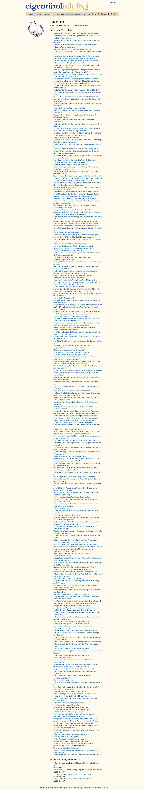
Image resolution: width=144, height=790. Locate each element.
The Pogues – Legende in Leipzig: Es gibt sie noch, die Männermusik (77, 770)
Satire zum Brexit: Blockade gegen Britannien (70, 703)
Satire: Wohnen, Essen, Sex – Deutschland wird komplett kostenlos (77, 642)
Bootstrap (105, 788)
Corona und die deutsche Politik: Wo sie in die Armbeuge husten (76, 128)
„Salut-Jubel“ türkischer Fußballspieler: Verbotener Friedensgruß (76, 235)
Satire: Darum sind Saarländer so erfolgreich (69, 244)
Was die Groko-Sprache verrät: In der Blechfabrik (71, 648)
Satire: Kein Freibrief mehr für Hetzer (67, 232)
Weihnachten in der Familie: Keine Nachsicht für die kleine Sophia (77, 176)
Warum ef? (32, 14)
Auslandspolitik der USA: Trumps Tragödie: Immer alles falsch (75, 79)
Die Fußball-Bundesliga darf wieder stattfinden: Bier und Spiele (76, 90)
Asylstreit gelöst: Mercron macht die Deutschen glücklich (74, 608)
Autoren (46, 14)
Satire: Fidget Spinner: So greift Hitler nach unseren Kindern (75, 694)
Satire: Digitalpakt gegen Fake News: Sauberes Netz (72, 497)
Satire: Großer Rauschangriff (64, 298)
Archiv (53, 14)
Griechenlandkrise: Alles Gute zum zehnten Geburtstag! (73, 248)
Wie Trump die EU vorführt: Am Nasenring (69, 578)
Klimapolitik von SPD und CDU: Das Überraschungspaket (74, 237)
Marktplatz (77, 14)
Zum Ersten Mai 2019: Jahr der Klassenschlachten (72, 391)
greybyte (86, 788)
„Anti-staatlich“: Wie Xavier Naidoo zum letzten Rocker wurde (75, 725)
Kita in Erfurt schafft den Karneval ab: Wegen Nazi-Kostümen (75, 160)
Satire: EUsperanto (60, 508)
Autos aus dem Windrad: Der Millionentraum (69, 691)
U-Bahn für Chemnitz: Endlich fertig (66, 515)
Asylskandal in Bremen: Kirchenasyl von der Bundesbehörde (75, 630)
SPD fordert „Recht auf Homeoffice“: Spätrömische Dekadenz (75, 416)
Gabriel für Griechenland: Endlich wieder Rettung (71, 710)
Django (97, 788)
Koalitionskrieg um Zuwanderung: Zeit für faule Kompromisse (75, 610)
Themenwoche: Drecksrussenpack (66, 737)
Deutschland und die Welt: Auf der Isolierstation (70, 707)
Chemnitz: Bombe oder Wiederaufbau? (67, 524)
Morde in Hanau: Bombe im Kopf (65, 142)
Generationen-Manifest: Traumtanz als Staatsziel (71, 741)
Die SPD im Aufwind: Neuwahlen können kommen (71, 605)
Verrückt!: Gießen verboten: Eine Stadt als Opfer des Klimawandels (77, 33)
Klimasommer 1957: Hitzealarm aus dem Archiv (70, 316)
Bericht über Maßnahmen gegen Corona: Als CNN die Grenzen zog (77, 140)
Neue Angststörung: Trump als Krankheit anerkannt (72, 569)
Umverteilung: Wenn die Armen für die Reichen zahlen (73, 743)
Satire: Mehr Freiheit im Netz (64, 689)
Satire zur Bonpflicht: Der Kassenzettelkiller (69, 162)
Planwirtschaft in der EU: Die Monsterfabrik (69, 429)
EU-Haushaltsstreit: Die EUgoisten (66, 137)
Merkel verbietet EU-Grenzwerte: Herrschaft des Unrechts (74, 477)
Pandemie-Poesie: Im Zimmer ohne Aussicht (69, 108)
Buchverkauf (61, 14)
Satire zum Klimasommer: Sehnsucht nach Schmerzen (73, 345)
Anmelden (113, 3)
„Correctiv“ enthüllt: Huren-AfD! (65, 728)
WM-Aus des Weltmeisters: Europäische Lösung (71, 594)
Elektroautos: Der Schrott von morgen (67, 284)
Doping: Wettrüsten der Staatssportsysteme (69, 739)
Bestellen (39, 14)
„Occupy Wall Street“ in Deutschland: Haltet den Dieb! (72, 774)
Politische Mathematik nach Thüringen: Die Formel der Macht (75, 149)
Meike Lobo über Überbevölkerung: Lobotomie (70, 131)
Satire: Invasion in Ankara (63, 680)
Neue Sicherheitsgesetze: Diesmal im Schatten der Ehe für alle (76, 687)
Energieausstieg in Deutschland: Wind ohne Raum (71, 210)
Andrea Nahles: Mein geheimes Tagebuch (68, 287)
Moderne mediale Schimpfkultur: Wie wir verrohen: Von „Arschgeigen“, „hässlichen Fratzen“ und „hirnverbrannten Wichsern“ (77, 52)
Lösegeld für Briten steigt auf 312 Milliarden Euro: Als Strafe (75, 719)
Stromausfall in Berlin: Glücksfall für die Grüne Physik (73, 422)
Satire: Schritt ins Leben (62, 657)
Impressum (86, 14)
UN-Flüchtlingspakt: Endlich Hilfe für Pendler (69, 456)
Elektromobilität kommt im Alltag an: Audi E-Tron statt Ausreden (76, 440)
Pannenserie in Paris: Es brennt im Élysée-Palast (71, 696)
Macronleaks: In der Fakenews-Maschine (68, 716)
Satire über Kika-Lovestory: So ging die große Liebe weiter (74, 246)
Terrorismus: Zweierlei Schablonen (66, 748)
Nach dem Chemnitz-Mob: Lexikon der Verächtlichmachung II (75, 522)
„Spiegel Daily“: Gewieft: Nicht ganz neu (68, 712)
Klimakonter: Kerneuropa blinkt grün (66, 705)
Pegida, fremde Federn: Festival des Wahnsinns (71, 734)
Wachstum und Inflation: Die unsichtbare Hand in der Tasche (75, 567)
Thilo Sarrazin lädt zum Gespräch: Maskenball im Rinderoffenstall (77, 755)
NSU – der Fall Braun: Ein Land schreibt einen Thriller (72, 779)
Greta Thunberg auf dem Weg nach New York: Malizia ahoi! (75, 280)
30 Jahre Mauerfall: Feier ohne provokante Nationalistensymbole (76, 221)
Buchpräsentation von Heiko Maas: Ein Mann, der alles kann (75, 714)
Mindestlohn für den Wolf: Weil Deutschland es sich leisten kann (76, 282)
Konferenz (69, 14)
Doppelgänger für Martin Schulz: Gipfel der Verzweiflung (74, 669)
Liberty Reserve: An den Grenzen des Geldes (70, 746)
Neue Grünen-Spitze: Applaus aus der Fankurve (71, 655)
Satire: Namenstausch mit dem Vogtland (68, 250)
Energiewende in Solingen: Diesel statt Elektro (70, 165)
